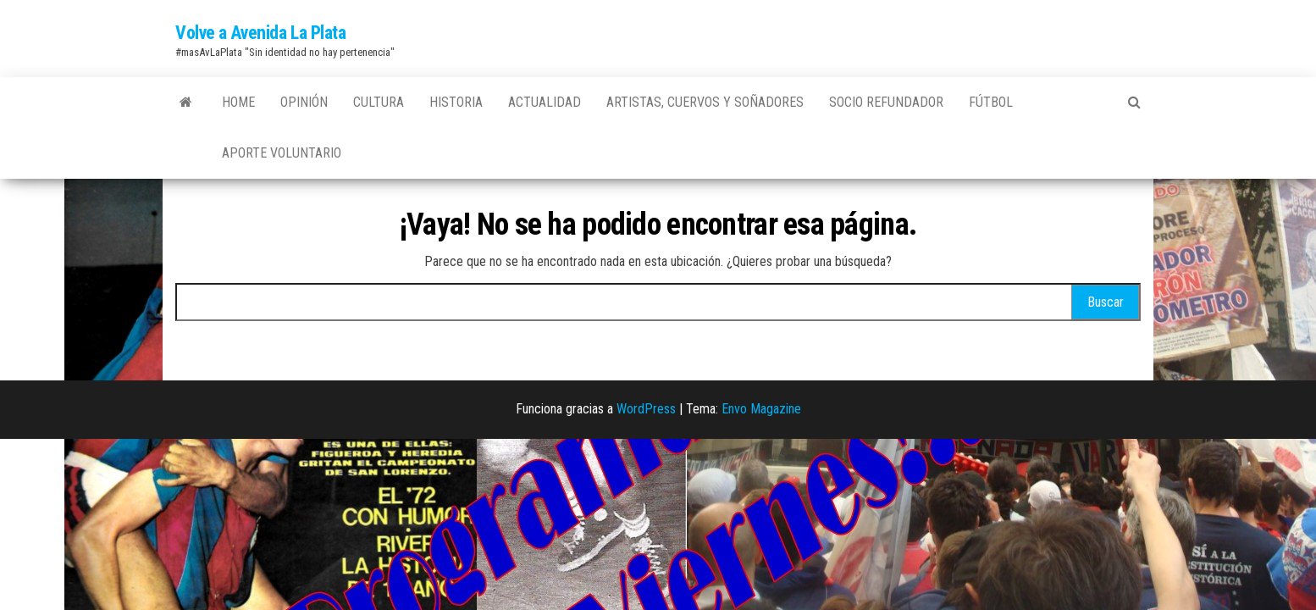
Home (238, 102)
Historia (456, 102)
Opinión (304, 102)
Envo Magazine (761, 409)
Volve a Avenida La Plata (260, 32)
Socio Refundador (886, 102)
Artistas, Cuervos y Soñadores (705, 102)
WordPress (646, 409)
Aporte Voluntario (281, 153)
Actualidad (544, 102)
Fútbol (991, 102)
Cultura (378, 102)
